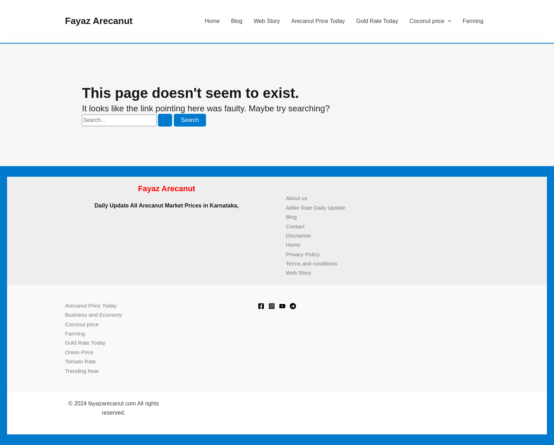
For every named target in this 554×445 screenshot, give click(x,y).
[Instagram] (272, 306)
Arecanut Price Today (318, 21)
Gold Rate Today (377, 21)
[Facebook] (261, 306)
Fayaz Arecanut (98, 21)
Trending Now (82, 371)
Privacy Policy (303, 254)
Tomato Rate (81, 361)
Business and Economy (94, 315)
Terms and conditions (312, 263)
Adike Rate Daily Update (316, 208)
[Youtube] (282, 306)
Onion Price (80, 352)
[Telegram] (293, 306)
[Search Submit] (165, 120)
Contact (295, 226)
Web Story (267, 21)
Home (212, 21)
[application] (448, 21)
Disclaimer (299, 236)
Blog (236, 21)
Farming (472, 21)
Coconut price (430, 21)
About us (297, 198)
